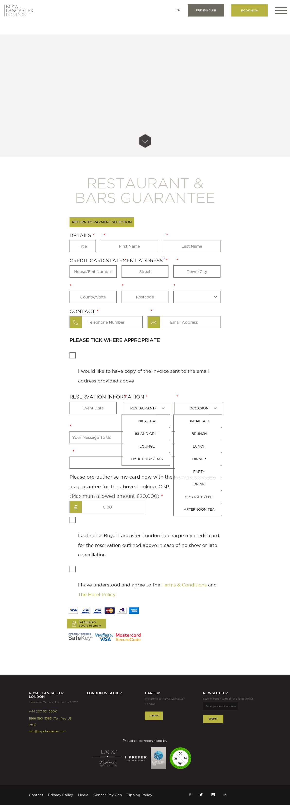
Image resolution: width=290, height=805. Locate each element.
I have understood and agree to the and (143, 581)
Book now (249, 10)
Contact (83, 311)
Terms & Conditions (184, 584)
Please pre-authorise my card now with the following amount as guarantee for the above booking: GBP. (143, 487)
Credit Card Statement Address (118, 260)
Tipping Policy (139, 795)
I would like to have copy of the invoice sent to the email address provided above (139, 367)
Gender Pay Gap (107, 795)
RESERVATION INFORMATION (108, 396)
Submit (213, 719)
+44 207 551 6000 (43, 711)
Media (83, 795)
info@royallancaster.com (47, 731)
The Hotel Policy (96, 594)
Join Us (153, 715)
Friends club (206, 10)
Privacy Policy (60, 795)
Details (81, 235)
